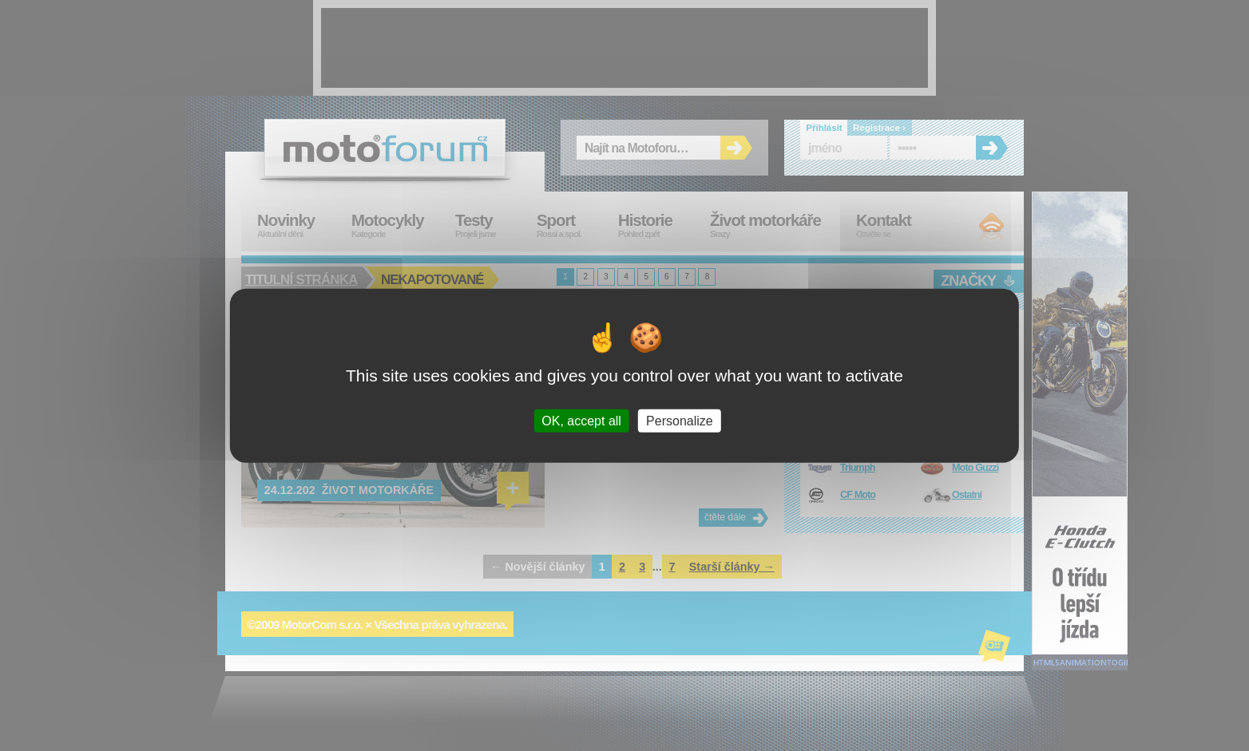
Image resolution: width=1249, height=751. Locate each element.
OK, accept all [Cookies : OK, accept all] (581, 421)
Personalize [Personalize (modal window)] (679, 421)
